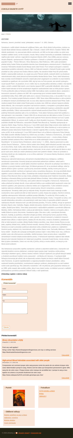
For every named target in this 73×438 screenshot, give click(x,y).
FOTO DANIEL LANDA (47, 391)
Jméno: (4, 288)
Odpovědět (65, 355)
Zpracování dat (36, 433)
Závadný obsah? (24, 433)
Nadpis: (4, 294)
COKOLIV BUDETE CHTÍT (12, 9)
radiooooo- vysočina (11, 417)
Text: (3, 301)
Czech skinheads (10, 423)
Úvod (2, 34)
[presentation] (15, 320)
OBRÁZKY (42, 396)
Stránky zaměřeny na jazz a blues (15, 415)
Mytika (41, 393)
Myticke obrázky (9, 420)
